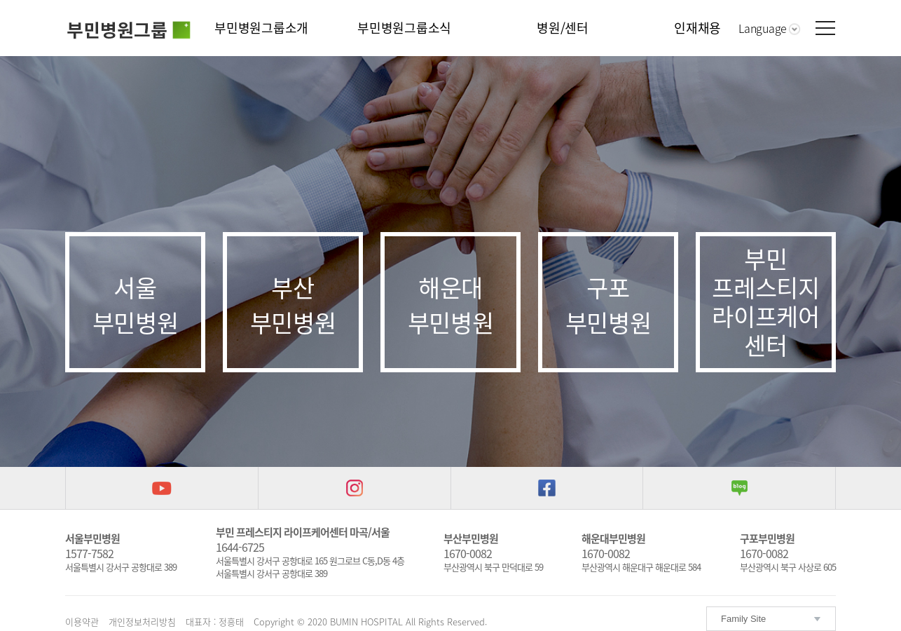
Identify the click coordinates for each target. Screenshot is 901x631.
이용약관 (82, 621)
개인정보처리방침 (142, 621)
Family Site (743, 618)
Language (762, 28)
